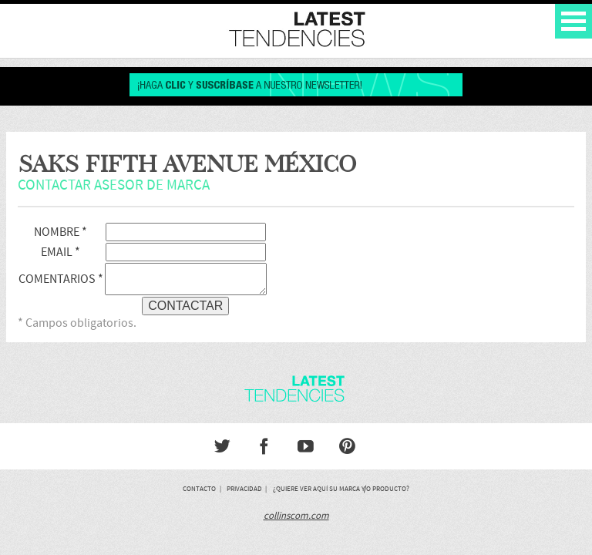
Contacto (199, 489)
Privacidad (244, 489)
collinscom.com (296, 515)
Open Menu (573, 21)
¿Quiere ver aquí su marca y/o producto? (341, 489)
